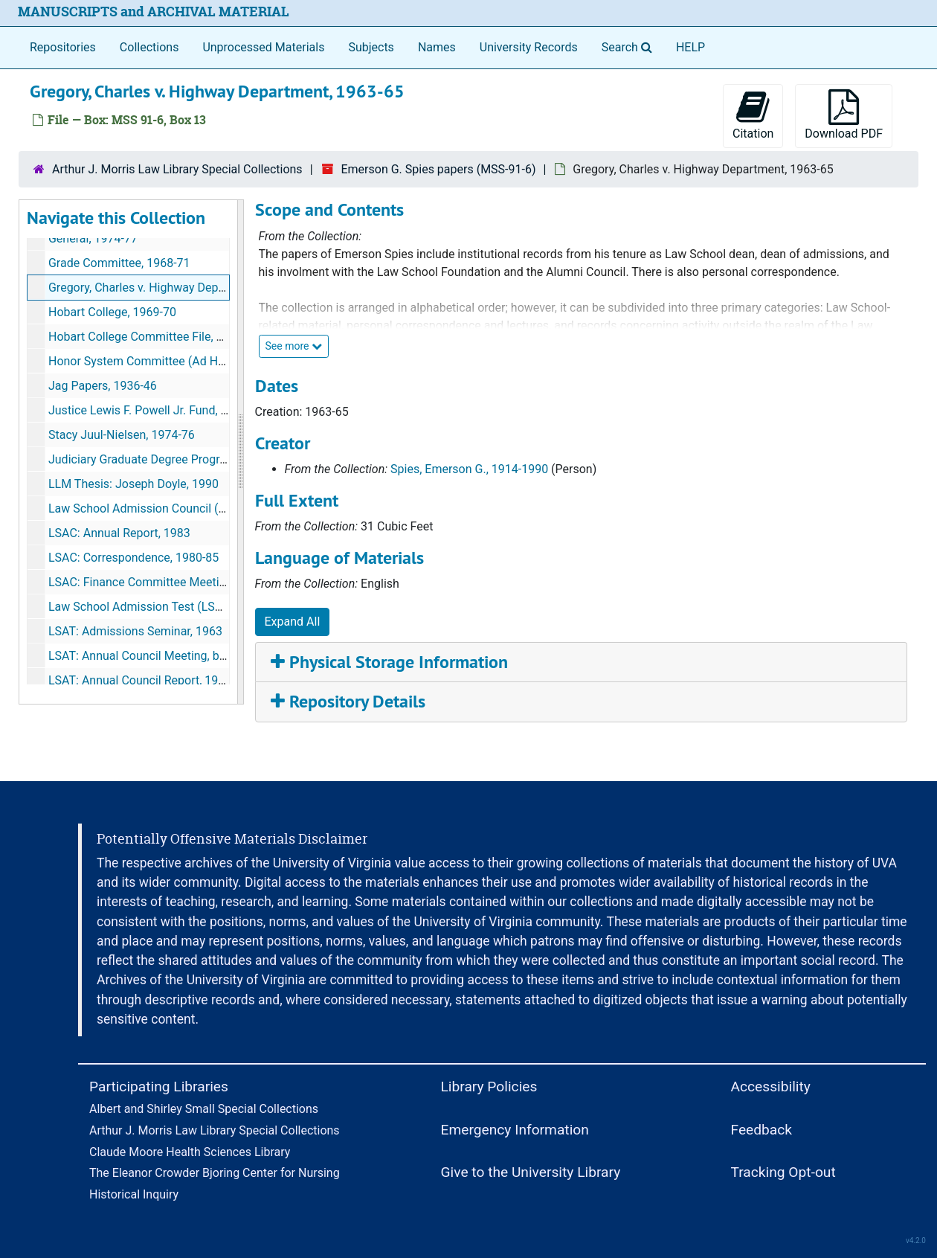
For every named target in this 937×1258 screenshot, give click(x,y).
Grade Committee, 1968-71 (119, 263)
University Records (529, 47)
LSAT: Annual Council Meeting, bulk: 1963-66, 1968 (182, 656)
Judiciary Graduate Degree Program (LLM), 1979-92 (184, 459)
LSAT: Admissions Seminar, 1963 (135, 631)
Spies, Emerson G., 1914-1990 (469, 469)
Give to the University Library (531, 1172)
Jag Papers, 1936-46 (102, 386)
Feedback (762, 1129)
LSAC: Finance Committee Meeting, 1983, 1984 (172, 582)
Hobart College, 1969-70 (112, 312)
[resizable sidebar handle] (240, 452)
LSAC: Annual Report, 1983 (119, 533)
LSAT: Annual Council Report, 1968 (139, 680)
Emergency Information (515, 1129)
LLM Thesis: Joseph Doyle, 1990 (133, 484)
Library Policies (489, 1086)
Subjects (370, 47)
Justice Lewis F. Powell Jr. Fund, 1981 (148, 410)
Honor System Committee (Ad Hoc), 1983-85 (166, 361)
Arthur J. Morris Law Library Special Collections (177, 169)
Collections (149, 47)
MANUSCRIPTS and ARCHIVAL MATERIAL (153, 11)
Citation (752, 115)
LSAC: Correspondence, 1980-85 (133, 558)
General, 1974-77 (93, 238)
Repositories (63, 47)
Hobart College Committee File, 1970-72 (154, 337)
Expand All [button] (293, 621)
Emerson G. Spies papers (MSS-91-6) (438, 169)
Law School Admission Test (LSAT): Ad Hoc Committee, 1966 (210, 607)
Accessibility (771, 1086)
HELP (690, 47)
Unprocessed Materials (263, 47)
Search (630, 46)
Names (437, 47)
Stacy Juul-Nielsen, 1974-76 (121, 435)
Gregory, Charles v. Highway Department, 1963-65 (178, 287)
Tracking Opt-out (783, 1172)
